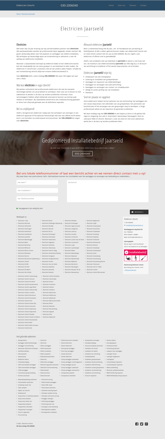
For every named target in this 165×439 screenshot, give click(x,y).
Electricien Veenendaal (49, 279)
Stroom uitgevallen (24, 412)
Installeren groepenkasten (93, 359)
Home (18, 14)
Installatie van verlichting (92, 354)
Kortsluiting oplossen (113, 348)
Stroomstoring (22, 415)
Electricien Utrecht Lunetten (26, 292)
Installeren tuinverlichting (92, 373)
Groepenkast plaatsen (67, 373)
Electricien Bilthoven (24, 248)
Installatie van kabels (91, 351)
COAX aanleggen (23, 370)
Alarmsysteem (22, 354)
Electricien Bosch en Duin (25, 250)
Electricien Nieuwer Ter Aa (72, 269)
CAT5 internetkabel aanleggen (27, 365)
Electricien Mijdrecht (71, 261)
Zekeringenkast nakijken (48, 409)
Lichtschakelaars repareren (115, 365)
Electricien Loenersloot (71, 242)
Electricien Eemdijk (47, 226)
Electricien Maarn (70, 250)
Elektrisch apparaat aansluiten (49, 365)
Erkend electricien (66, 343)
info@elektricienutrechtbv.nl (134, 225)
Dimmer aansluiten (24, 375)
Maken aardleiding (112, 367)
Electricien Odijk (91, 223)
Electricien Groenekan (48, 237)
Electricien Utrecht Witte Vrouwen (28, 325)
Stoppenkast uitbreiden (25, 407)
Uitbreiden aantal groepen (49, 390)
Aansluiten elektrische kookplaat (28, 348)
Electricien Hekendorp (48, 248)
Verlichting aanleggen (47, 401)
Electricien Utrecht (92, 269)
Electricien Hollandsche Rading (51, 253)
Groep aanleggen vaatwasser (69, 367)
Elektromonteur (45, 373)
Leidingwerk (110, 359)
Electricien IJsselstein (48, 267)
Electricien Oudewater (93, 231)
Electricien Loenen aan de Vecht (74, 239)
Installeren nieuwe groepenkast (94, 367)
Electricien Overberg (93, 234)
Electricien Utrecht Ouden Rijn (27, 303)
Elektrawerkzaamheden (47, 356)
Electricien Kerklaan (71, 220)
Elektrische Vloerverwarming (48, 367)
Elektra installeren (45, 351)
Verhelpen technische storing (50, 396)
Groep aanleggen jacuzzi (68, 365)
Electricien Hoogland (48, 256)
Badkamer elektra (23, 359)
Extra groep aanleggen (68, 348)
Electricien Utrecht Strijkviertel (27, 311)
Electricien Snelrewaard (94, 250)
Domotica (43, 340)
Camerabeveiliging (23, 362)
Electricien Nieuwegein (71, 267)
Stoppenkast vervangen (25, 409)
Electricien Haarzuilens (49, 239)
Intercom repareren (91, 375)
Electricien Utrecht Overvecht (26, 306)
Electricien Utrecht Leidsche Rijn (27, 290)
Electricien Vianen (48, 281)
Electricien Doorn (47, 220)
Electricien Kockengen (71, 223)
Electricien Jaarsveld (28, 14)
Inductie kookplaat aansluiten (94, 346)
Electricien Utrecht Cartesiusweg (27, 276)
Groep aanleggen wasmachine (70, 370)
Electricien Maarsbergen (72, 253)
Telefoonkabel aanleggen (48, 382)
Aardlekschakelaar (23, 351)
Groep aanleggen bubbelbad (69, 359)
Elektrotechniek (45, 375)
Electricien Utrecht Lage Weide (27, 287)
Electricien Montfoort (71, 264)
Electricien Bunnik (23, 256)
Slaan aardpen (22, 387)
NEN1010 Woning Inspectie (115, 373)
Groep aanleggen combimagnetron (71, 362)
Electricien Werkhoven (49, 295)
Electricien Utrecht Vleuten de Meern (29, 317)
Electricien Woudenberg (50, 309)
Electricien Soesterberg (93, 256)
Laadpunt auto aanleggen (114, 351)
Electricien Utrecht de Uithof (26, 281)
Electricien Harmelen (48, 245)
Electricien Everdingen (48, 234)
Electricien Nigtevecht (93, 220)
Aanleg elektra (22, 340)
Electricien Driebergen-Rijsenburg (52, 223)
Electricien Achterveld (24, 226)
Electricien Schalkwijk (93, 248)
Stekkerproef (22, 393)
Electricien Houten (47, 261)
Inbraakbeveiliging (90, 343)
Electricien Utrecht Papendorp (27, 309)
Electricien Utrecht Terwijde (26, 314)
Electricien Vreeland (49, 290)
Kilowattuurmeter (112, 346)
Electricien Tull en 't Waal (94, 267)
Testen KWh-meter (46, 385)
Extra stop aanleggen (67, 351)
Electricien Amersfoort (24, 231)
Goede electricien (66, 354)
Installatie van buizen (91, 348)
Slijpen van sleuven (24, 390)
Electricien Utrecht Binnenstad (96, 272)
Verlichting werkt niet (47, 404)
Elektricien (43, 359)
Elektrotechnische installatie (69, 340)
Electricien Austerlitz (24, 237)
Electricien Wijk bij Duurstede (51, 301)
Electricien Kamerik (47, 272)
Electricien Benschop (24, 245)
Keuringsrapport (111, 343)
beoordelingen (130, 270)
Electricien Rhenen (92, 245)
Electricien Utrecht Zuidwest (51, 276)
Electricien (43, 343)
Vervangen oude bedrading (49, 407)
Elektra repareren (45, 354)
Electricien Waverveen (49, 292)
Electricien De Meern (24, 269)
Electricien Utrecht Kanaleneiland (28, 284)
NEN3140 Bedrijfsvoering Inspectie (117, 375)
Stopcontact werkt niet (25, 401)
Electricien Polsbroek (93, 239)
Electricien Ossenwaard (94, 226)
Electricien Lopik (70, 245)
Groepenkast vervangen (92, 340)
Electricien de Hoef (23, 267)
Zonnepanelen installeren (49, 412)
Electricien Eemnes (47, 229)
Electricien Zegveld (48, 311)
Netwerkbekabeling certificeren (27, 379)
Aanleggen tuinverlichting (25, 346)
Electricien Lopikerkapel (72, 248)
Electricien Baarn (23, 242)
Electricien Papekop (92, 237)
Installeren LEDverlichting (92, 365)
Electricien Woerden (49, 306)
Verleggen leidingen (47, 398)
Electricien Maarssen (71, 256)
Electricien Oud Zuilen (93, 229)
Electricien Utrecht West (25, 322)
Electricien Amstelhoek (25, 234)
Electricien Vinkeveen (49, 284)
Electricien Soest (91, 253)
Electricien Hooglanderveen (50, 258)
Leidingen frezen (112, 354)
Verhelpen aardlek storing (49, 393)
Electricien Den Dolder (24, 272)
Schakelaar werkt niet (24, 385)
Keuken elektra (111, 340)
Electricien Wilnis (48, 303)
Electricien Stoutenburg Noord (96, 261)
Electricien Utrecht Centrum (26, 279)
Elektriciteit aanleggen (47, 362)
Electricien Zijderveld (49, 317)
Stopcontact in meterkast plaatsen (28, 396)
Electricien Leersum (70, 231)
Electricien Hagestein (48, 242)
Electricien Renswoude (93, 242)
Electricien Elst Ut (47, 231)
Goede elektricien (66, 356)
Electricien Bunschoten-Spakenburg (28, 258)
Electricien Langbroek (71, 229)
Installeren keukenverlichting (93, 362)
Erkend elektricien (66, 346)
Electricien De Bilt (23, 264)
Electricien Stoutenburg (94, 258)
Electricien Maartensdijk (72, 258)
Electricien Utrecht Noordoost (27, 295)
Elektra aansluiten (45, 348)
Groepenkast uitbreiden (68, 375)
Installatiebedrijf (90, 356)
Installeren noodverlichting (93, 370)
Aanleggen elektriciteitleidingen (27, 343)
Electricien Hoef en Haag (49, 250)
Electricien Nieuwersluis (72, 272)
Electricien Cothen (23, 261)
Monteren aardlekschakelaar (115, 370)
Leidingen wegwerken (113, 356)
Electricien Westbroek (49, 298)
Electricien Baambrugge (25, 239)
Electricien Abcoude (24, 223)
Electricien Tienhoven (93, 264)
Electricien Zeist (47, 314)
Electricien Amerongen (25, 229)
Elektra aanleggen (45, 346)
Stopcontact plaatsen (24, 398)
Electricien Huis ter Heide (49, 264)
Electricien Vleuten (48, 287)
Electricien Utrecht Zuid (25, 328)
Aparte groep (22, 356)
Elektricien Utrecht (25, 5)
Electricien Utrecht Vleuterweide (27, 320)
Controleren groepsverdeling (26, 373)
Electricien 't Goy (23, 220)
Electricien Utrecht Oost (25, 301)
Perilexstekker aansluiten (25, 382)
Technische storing (46, 379)
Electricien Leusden (70, 234)
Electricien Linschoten (71, 237)
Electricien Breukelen (24, 253)
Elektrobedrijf (44, 370)
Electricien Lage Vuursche (72, 226)
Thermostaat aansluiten (48, 387)
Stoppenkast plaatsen (24, 404)
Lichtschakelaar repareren (114, 362)
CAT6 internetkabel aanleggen (27, 367)
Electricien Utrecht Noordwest (27, 298)
